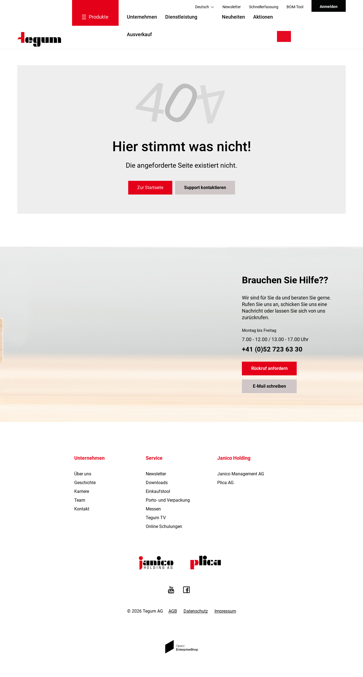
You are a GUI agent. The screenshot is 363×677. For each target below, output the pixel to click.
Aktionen (263, 17)
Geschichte (85, 482)
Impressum (225, 611)
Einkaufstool (158, 491)
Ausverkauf (139, 34)
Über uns (82, 473)
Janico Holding (233, 458)
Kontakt (81, 509)
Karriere (81, 491)
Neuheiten (233, 17)
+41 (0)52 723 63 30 (272, 349)
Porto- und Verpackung (168, 500)
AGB (172, 611)
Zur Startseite (150, 187)
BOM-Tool (295, 7)
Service (154, 458)
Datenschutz (196, 611)
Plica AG (225, 482)
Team (79, 500)
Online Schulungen (164, 526)
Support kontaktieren (205, 187)
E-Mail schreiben (269, 386)
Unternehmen (142, 17)
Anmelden (329, 6)
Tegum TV (156, 517)
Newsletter (231, 7)
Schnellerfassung (263, 7)
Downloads (157, 482)
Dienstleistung (181, 17)
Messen (153, 509)
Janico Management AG (240, 473)
